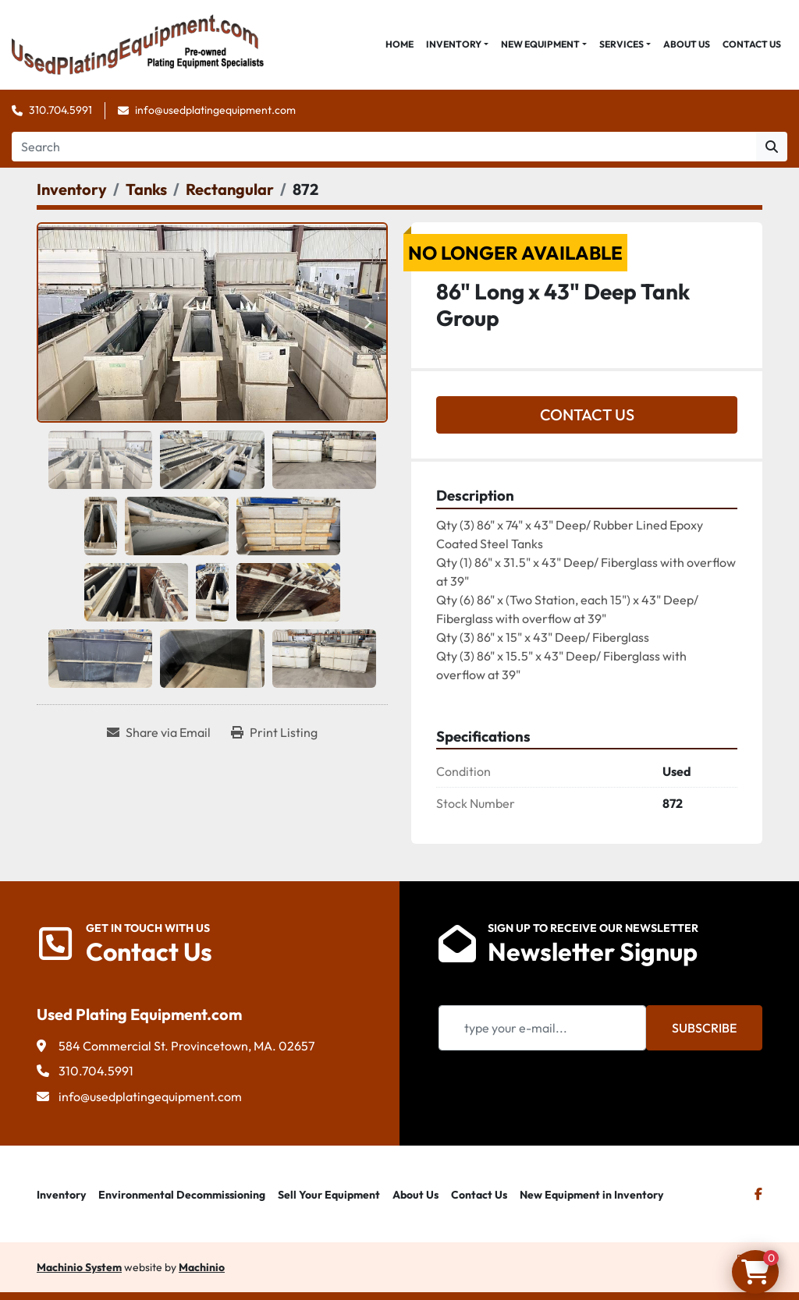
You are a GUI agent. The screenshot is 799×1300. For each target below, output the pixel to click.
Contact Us (752, 44)
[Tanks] (146, 189)
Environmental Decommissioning (181, 1195)
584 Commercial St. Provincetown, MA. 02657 (186, 1046)
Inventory (453, 44)
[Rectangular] (230, 189)
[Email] (542, 1027)
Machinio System (79, 1267)
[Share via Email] (159, 732)
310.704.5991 (60, 110)
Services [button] (621, 44)
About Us (686, 44)
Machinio (202, 1267)
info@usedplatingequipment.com (215, 110)
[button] (457, 44)
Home (399, 44)
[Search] (384, 146)
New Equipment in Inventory (591, 1195)
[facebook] (758, 1194)
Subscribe (704, 1028)
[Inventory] (72, 189)
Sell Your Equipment (329, 1195)
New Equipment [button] (540, 44)
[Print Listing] (274, 732)
